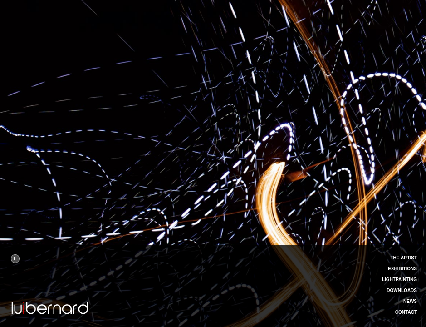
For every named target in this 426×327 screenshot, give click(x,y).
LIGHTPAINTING (399, 279)
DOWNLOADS (402, 290)
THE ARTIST (403, 257)
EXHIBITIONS (402, 268)
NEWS (410, 301)
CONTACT (406, 312)
